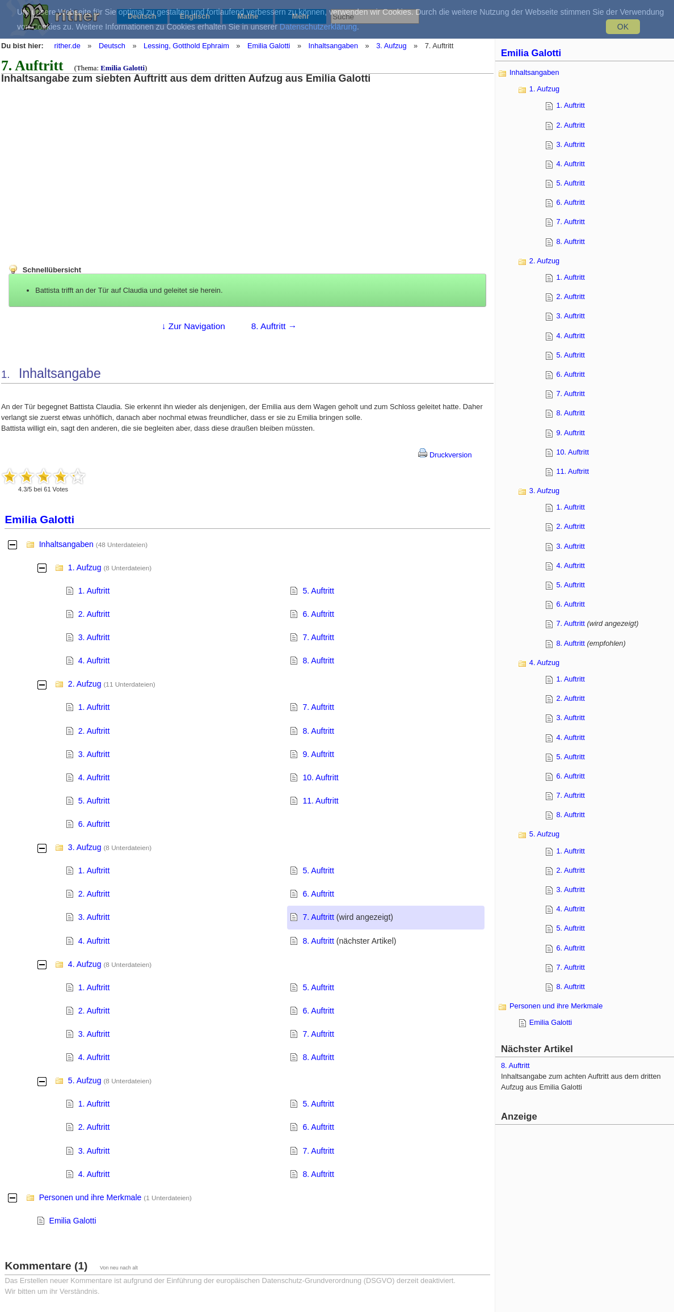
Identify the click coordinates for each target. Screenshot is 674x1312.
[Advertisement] (94, 163)
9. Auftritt (318, 754)
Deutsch (142, 16)
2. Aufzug (85, 683)
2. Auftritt (94, 614)
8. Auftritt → (274, 326)
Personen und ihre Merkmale (90, 1197)
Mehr (301, 16)
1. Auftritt (94, 590)
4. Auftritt (94, 660)
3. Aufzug (391, 45)
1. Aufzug (85, 567)
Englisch (195, 16)
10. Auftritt (320, 777)
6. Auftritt (318, 614)
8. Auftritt (318, 660)
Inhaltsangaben (334, 45)
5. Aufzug (85, 1080)
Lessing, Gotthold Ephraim (186, 45)
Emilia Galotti (268, 45)
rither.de (67, 45)
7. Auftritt (318, 637)
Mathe (247, 16)
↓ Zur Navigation (193, 326)
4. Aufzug (85, 964)
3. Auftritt (94, 637)
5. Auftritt (318, 590)
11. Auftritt (320, 800)
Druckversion (444, 455)
